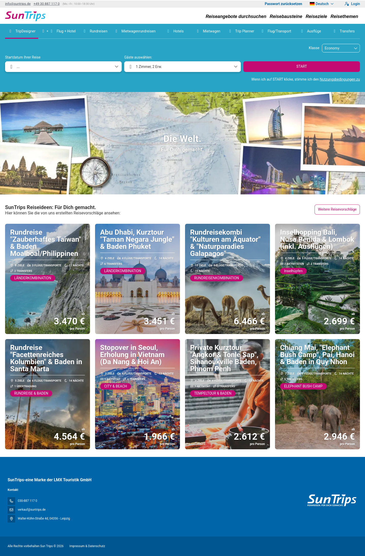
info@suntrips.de (18, 4)
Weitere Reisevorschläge (337, 209)
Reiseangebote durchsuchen (236, 16)
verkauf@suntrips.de (32, 509)
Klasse (314, 48)
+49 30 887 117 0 (46, 4)
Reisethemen (344, 16)
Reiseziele (316, 16)
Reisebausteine (286, 16)
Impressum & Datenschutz (87, 546)
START (301, 66)
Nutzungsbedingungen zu (340, 79)
